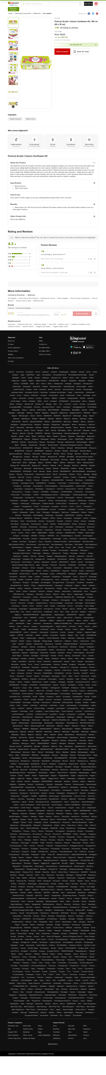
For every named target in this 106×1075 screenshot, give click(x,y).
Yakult (85, 1032)
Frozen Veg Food (14, 1038)
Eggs (40, 1032)
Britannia (56, 1035)
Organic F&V (12, 1032)
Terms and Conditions (16, 358)
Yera (69, 1032)
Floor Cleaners (13, 1035)
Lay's (85, 1038)
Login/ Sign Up (88, 3)
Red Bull (56, 1029)
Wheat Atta (27, 1026)
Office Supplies (63, 298)
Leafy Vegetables (44, 1035)
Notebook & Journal (48, 298)
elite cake (71, 1029)
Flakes (40, 1029)
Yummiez (56, 1032)
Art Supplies (13, 298)
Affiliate (10, 354)
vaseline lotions (28, 326)
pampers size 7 (64, 324)
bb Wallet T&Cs (44, 351)
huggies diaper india (60, 326)
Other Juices (27, 1035)
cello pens (12, 324)
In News (11, 344)
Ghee (40, 1026)
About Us (11, 341)
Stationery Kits (38, 301)
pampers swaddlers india (81, 324)
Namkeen (26, 1032)
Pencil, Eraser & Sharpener (81, 298)
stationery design (41, 324)
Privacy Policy (13, 351)
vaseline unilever (15, 326)
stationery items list (25, 324)
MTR (84, 1026)
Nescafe (71, 1026)
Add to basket (62, 51)
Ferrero (71, 1038)
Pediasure (86, 1029)
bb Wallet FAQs (44, 348)
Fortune (86, 1035)
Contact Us (43, 344)
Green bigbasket (14, 348)
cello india (53, 324)
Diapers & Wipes (29, 1038)
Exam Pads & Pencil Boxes (29, 298)
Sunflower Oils (13, 1026)
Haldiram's (57, 1038)
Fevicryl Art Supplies (23, 308)
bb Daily (11, 361)
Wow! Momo (72, 1035)
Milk (9, 1029)
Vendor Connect (45, 354)
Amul (55, 1026)
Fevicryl (57, 18)
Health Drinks (28, 1029)
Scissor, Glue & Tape (24, 301)
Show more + (53, 1044)
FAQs (41, 341)
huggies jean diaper (44, 326)
